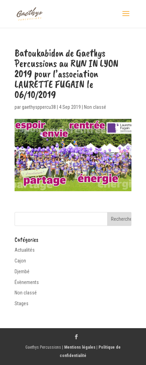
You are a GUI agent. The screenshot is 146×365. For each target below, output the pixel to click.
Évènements (27, 282)
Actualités (25, 250)
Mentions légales (79, 347)
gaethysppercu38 (39, 107)
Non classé (95, 107)
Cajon (20, 260)
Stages (21, 303)
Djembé (22, 271)
